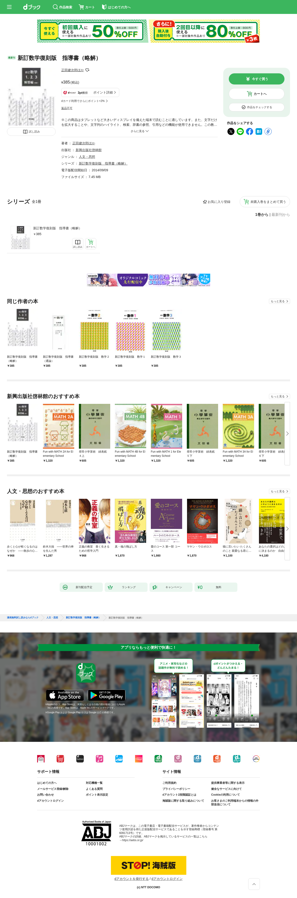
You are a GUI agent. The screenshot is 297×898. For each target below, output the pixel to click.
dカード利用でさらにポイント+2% (83, 101)
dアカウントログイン (50, 800)
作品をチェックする (259, 107)
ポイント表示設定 (97, 794)
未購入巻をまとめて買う (268, 202)
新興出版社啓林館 (89, 150)
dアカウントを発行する (131, 879)
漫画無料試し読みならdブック (23, 617)
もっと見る (278, 301)
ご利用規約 (169, 783)
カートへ (260, 94)
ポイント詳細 (103, 92)
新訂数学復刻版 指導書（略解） (57, 228)
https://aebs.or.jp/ (132, 840)
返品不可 (66, 108)
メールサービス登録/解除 (52, 789)
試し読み (34, 131)
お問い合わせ (45, 794)
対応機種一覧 (94, 783)
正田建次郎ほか (72, 70)
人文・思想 (87, 157)
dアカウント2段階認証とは (179, 794)
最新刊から (280, 215)
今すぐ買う (260, 79)
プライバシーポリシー (176, 789)
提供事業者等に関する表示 (228, 783)
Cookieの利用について (225, 794)
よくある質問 (94, 789)
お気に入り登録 (219, 202)
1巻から (261, 215)
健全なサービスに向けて (226, 789)
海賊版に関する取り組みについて (183, 800)
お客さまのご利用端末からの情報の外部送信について (234, 802)
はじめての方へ (47, 783)
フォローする (87, 70)
